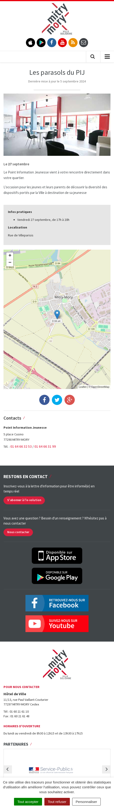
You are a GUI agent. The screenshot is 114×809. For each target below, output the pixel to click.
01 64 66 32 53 (21, 446)
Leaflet (82, 386)
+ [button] (9, 255)
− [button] (9, 262)
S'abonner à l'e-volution (24, 500)
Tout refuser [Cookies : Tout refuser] (57, 802)
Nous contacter (18, 532)
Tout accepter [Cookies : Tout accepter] (28, 802)
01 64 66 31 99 (45, 446)
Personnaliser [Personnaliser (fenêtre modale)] (86, 802)
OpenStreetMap (100, 386)
